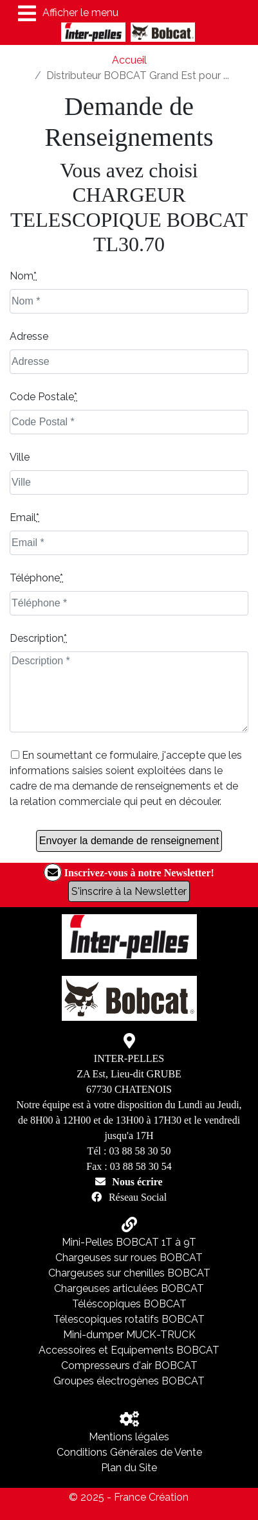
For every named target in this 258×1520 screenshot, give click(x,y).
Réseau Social (138, 1197)
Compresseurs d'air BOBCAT (129, 1365)
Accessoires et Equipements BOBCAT (129, 1350)
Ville (20, 457)
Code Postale (43, 397)
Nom (23, 276)
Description (38, 638)
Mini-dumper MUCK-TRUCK (129, 1335)
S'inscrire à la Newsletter (129, 891)
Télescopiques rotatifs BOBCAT (129, 1319)
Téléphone (36, 578)
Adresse (29, 336)
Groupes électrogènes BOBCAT (129, 1381)
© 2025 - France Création (129, 1497)
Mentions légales (129, 1437)
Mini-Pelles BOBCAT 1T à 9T (129, 1242)
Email (24, 517)
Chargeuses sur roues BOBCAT (129, 1257)
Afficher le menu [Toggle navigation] (68, 13)
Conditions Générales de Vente (129, 1452)
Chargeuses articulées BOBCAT (129, 1288)
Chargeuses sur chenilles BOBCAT (129, 1273)
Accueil (129, 60)
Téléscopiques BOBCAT (129, 1304)
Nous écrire (137, 1181)
